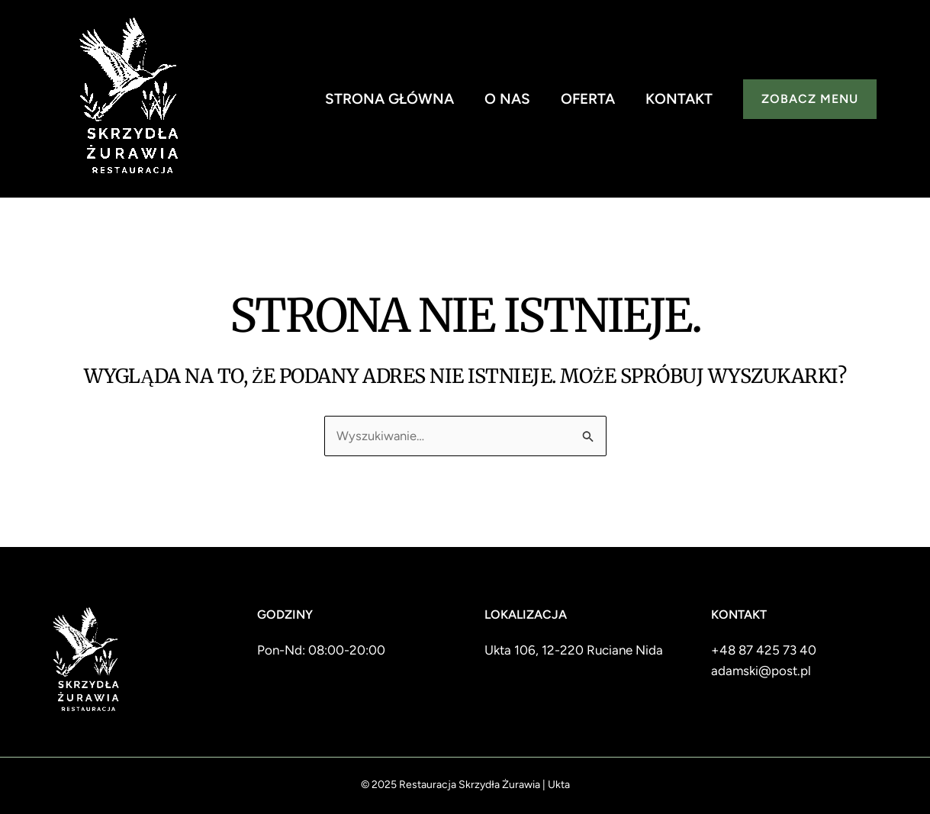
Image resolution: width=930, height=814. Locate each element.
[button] (810, 99)
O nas (507, 99)
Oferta (588, 99)
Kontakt (679, 99)
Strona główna (389, 99)
